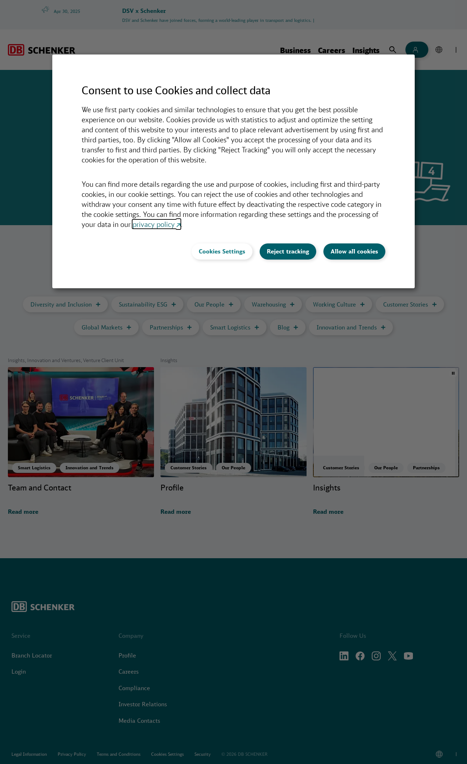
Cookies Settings (222, 251)
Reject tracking (288, 251)
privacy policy (154, 224)
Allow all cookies (354, 251)
